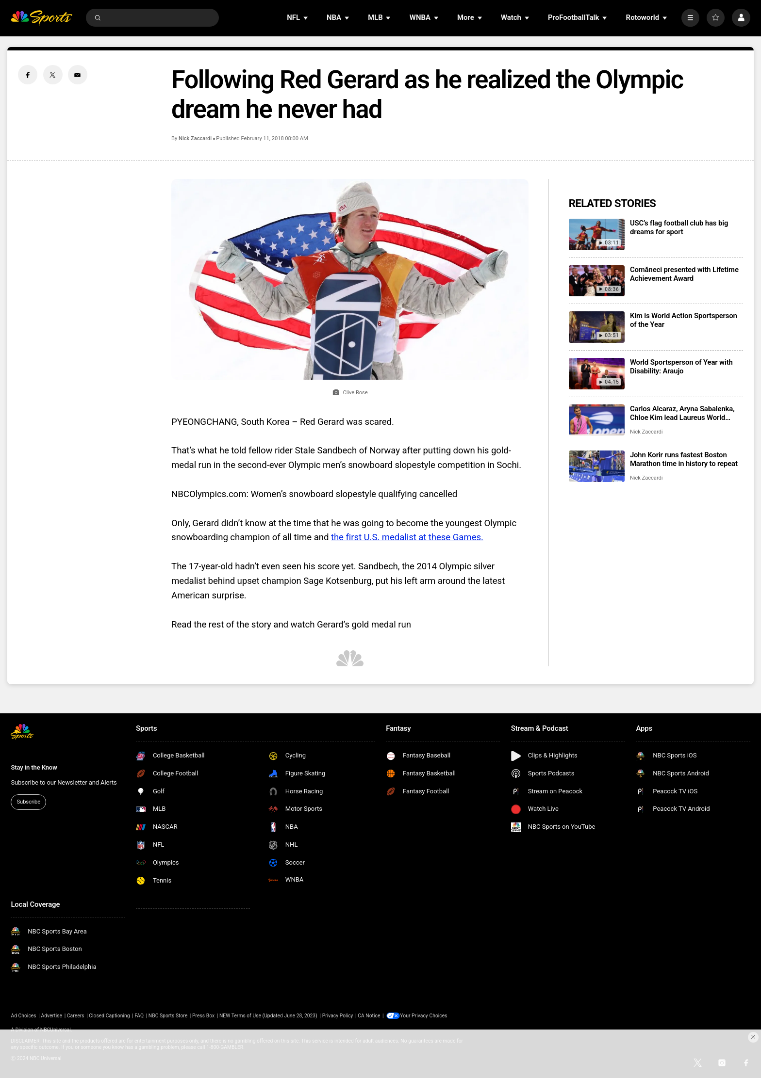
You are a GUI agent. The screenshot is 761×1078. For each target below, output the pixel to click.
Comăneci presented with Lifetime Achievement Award (684, 274)
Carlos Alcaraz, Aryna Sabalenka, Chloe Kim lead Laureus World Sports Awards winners (682, 413)
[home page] (41, 17)
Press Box (203, 1016)
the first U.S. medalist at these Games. (407, 537)
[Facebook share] (27, 74)
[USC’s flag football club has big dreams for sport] (597, 234)
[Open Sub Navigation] (306, 18)
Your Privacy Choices (424, 1016)
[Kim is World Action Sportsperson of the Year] (597, 327)
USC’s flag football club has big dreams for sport (679, 227)
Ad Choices (23, 1016)
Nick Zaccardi (195, 138)
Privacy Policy (337, 1016)
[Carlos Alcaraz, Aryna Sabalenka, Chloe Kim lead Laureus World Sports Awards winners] (597, 420)
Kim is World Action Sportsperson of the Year (683, 320)
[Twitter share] (53, 74)
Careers (75, 1016)
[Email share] (77, 74)
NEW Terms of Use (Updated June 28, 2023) (268, 1016)
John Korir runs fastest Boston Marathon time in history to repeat (684, 459)
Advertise (52, 1016)
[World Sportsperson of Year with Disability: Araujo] (597, 373)
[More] (690, 18)
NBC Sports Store (168, 1016)
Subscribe (28, 802)
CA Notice (369, 1016)
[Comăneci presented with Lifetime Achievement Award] (597, 281)
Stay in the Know (34, 767)
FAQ (139, 1016)
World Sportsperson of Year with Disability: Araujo (681, 366)
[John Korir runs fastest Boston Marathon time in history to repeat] (597, 466)
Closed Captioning (109, 1016)
